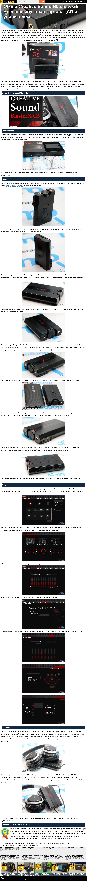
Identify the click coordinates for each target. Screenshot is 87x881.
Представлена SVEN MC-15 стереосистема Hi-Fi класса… (30, 848)
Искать (42, 1)
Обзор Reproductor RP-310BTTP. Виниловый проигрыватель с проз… (54, 856)
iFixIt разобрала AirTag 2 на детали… (10, 847)
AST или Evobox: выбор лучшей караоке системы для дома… (74, 848)
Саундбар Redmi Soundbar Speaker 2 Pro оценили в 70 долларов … (10, 856)
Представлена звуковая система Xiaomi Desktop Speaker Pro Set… (74, 856)
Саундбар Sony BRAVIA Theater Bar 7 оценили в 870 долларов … (54, 848)
